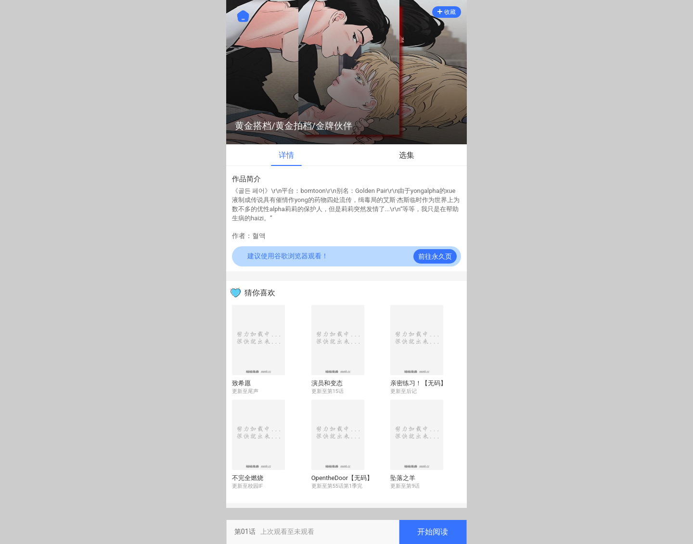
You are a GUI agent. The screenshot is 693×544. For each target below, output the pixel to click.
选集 (406, 155)
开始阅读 (432, 531)
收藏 (446, 12)
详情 (286, 155)
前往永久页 (435, 256)
